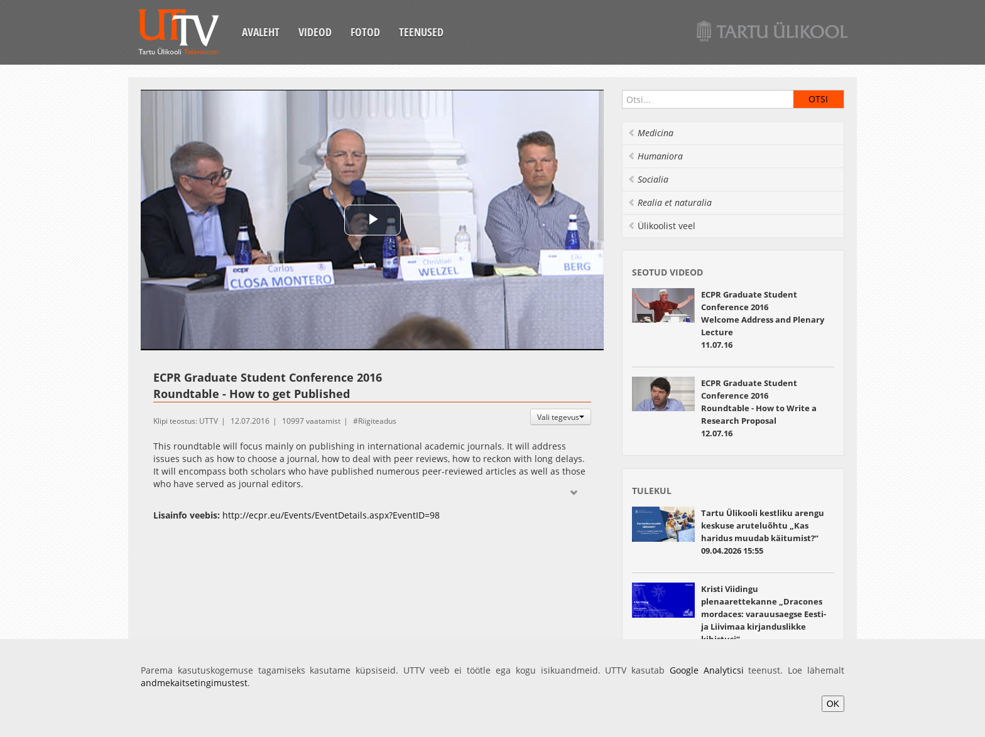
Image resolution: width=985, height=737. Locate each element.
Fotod (365, 32)
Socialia (648, 179)
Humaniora (655, 156)
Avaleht (261, 32)
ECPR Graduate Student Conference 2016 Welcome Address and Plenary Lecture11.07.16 (762, 319)
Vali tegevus (560, 417)
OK (833, 704)
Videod (315, 32)
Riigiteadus (377, 421)
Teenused (421, 32)
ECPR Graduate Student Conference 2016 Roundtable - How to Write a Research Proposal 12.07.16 (759, 408)
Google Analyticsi (707, 670)
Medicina (650, 133)
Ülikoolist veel (661, 226)
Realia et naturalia (670, 202)
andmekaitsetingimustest (194, 683)
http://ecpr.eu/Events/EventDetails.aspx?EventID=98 (331, 515)
